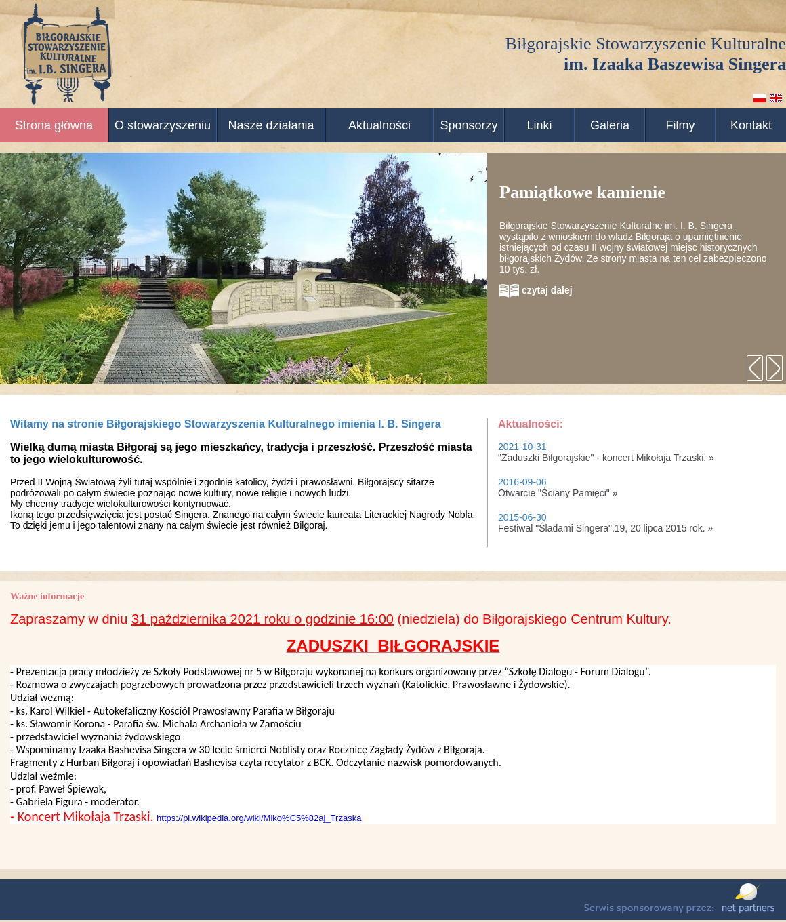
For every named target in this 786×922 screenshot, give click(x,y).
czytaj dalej (536, 290)
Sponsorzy (468, 125)
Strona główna (54, 125)
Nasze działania (271, 125)
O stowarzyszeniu (163, 125)
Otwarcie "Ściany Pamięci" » (557, 492)
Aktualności (379, 125)
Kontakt (751, 125)
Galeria (609, 125)
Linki (539, 125)
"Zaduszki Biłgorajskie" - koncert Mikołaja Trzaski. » (606, 457)
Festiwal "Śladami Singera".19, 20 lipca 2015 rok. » (605, 528)
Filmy (680, 125)
